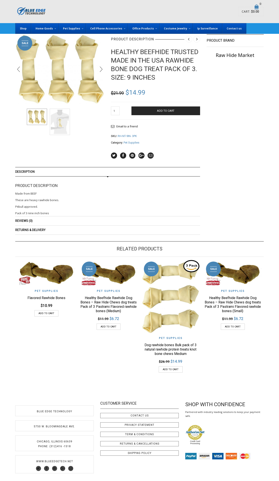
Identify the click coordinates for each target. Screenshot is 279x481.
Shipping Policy (139, 453)
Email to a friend (127, 126)
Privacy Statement (139, 424)
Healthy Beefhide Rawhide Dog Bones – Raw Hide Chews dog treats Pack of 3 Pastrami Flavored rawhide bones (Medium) (108, 304)
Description (25, 171)
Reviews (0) (24, 221)
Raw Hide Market (235, 55)
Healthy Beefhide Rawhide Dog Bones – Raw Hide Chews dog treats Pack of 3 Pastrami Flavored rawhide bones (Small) (233, 304)
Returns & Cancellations (139, 443)
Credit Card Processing (195, 442)
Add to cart (165, 110)
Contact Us (140, 415)
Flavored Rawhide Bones (46, 298)
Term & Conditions (139, 434)
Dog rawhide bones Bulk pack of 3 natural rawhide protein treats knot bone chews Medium (171, 349)
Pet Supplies (131, 142)
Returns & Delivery (30, 230)
